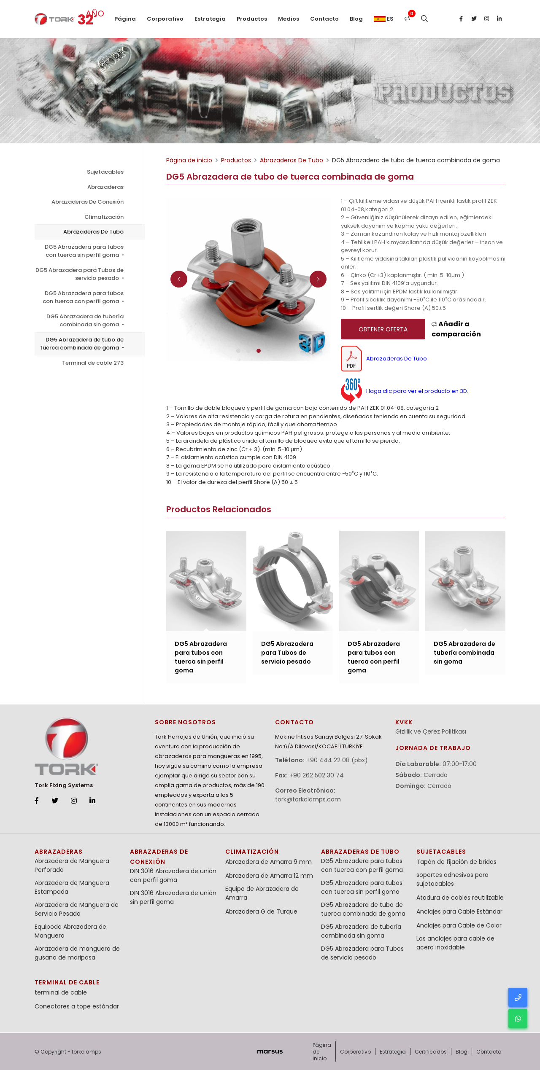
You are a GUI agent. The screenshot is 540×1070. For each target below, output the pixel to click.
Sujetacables (105, 172)
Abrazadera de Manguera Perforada (72, 865)
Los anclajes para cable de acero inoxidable (455, 943)
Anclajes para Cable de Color (459, 925)
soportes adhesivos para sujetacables (452, 879)
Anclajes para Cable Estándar (459, 911)
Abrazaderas (105, 187)
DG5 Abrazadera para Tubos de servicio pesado (79, 274)
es (384, 19)
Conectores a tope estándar (77, 1006)
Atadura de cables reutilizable (460, 897)
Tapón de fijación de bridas (456, 862)
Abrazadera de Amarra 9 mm (268, 862)
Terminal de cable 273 (93, 363)
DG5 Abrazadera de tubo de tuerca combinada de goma (82, 344)
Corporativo (165, 19)
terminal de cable (67, 982)
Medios (288, 19)
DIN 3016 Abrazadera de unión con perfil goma (173, 875)
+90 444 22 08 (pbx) (337, 760)
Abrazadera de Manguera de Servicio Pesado (77, 909)
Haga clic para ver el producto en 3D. (404, 391)
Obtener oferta (383, 329)
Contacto (324, 19)
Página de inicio (125, 26)
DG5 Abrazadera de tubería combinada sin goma (85, 320)
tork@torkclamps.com (308, 799)
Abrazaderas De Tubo (93, 232)
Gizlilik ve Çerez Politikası (430, 731)
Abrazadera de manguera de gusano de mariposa (77, 953)
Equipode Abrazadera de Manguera (70, 931)
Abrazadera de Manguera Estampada (72, 887)
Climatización (104, 217)
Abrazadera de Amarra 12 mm (269, 875)
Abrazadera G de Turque (261, 911)
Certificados (431, 1051)
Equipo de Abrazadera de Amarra (262, 893)
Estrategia (210, 19)
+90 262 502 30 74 (316, 775)
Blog (356, 19)
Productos (252, 19)
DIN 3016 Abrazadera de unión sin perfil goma (173, 897)
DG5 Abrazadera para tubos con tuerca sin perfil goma (84, 251)
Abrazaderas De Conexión (87, 202)
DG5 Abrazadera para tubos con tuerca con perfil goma (83, 297)
